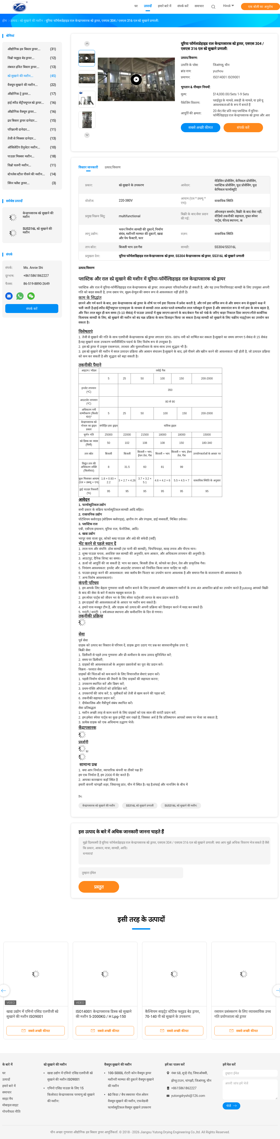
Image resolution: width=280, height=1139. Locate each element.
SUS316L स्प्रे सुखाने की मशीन (37, 230)
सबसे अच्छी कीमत (200, 127)
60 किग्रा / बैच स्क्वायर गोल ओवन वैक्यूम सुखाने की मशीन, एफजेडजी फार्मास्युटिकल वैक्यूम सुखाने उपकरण (129, 1101)
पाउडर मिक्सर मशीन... (32, 156)
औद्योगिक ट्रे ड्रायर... (32, 93)
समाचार (6, 1092)
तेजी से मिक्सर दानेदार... (32, 138)
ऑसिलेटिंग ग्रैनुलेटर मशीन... (32, 147)
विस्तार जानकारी (88, 167)
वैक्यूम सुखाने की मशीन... (32, 84)
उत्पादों (6, 1079)
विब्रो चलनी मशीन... (32, 165)
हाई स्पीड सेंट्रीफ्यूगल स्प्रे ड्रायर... (32, 102)
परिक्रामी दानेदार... (32, 129)
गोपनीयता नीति (11, 1111)
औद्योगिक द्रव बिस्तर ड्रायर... (32, 49)
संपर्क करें (31, 308)
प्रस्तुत (99, 887)
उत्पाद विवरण (112, 167)
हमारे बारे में (9, 1086)
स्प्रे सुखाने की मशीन (55, 1064)
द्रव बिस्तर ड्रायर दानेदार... (32, 120)
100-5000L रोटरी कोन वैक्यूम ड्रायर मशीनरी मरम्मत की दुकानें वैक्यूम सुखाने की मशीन (131, 1079)
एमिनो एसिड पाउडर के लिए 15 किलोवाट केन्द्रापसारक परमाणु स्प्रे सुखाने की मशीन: (71, 1094)
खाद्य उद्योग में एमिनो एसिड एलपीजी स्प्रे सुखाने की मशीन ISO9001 (70, 1076)
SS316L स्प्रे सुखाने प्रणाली (140, 805)
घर (4, 1073)
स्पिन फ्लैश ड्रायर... (32, 183)
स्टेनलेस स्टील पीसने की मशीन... (32, 174)
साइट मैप (7, 1099)
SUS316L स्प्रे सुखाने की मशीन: (181, 805)
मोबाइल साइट (10, 1105)
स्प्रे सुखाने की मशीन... (32, 76)
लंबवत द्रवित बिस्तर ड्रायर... (32, 67)
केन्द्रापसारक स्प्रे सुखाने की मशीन (38, 215)
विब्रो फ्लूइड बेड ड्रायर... (32, 58)
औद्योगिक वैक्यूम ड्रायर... (32, 111)
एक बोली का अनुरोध (260, 6)
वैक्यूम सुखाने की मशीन (118, 1064)
